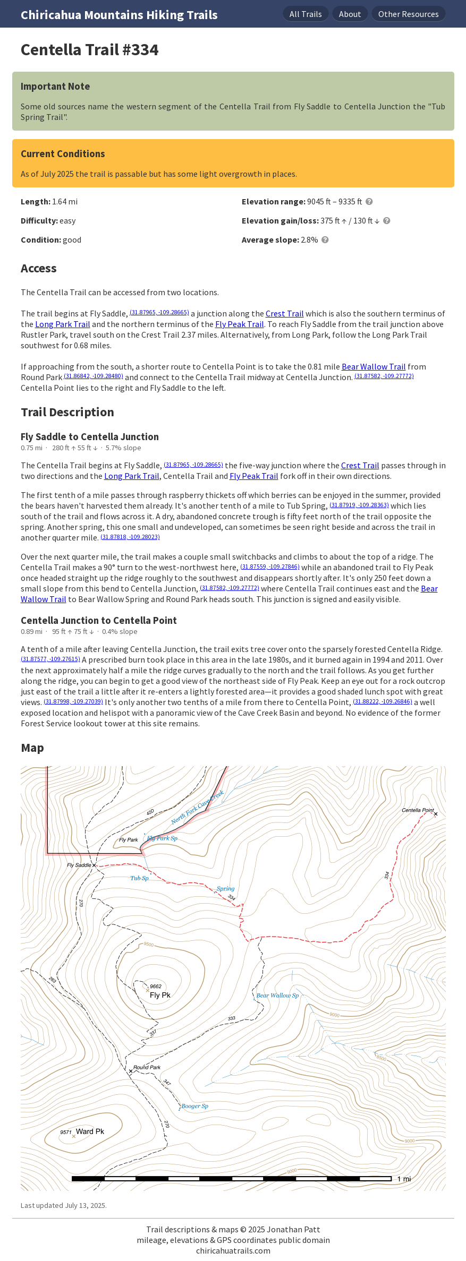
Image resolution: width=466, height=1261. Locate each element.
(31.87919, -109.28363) (359, 505)
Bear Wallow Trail (374, 366)
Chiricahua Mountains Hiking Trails (119, 14)
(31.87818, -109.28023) (130, 537)
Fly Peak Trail (239, 324)
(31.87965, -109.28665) (159, 312)
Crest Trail (285, 313)
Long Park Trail (62, 324)
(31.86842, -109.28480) (93, 376)
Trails (306, 13)
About (350, 13)
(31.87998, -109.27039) (73, 701)
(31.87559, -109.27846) (270, 566)
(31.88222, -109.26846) (382, 701)
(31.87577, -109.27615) (50, 659)
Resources (408, 13)
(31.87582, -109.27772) (384, 376)
